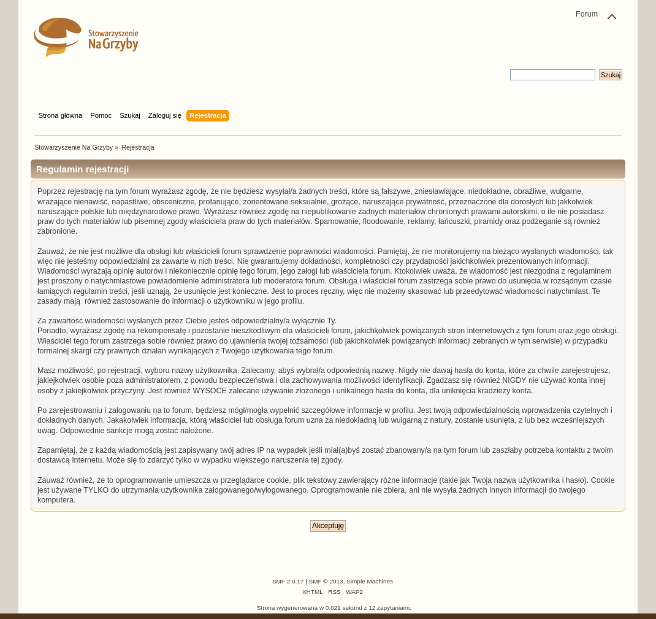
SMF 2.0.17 (288, 581)
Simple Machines (369, 581)
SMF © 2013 (326, 581)
